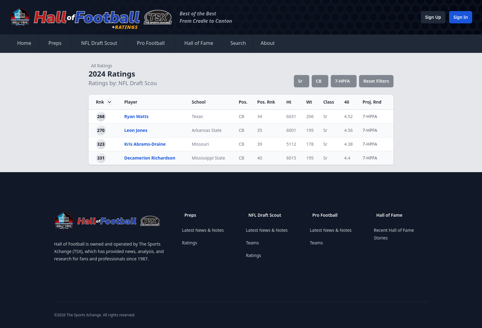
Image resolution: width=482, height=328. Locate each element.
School (199, 102)
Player (130, 102)
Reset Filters (376, 81)
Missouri (200, 144)
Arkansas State (207, 130)
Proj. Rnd (372, 102)
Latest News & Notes (203, 230)
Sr (300, 81)
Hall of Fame (198, 43)
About (268, 43)
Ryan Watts (136, 116)
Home (24, 43)
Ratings (189, 243)
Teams (252, 243)
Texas (197, 116)
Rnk (104, 102)
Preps (55, 43)
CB (319, 81)
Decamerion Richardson (149, 158)
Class (328, 102)
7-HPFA (342, 81)
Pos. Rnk (266, 102)
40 (346, 102)
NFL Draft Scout (99, 43)
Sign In (460, 17)
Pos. (243, 102)
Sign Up (433, 17)
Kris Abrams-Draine (145, 144)
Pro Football (150, 43)
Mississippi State (208, 158)
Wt (309, 102)
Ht (288, 102)
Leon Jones (136, 130)
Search (238, 43)
